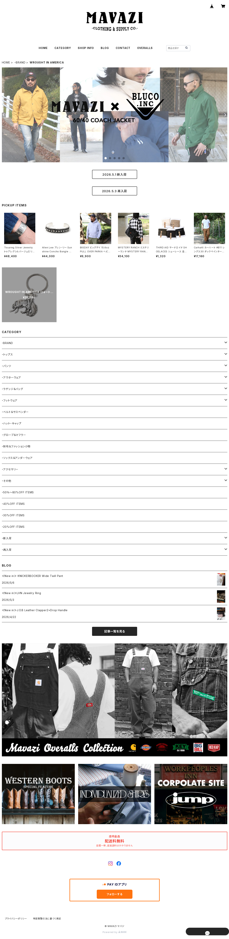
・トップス (7, 354)
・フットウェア (10, 400)
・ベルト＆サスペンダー (15, 411)
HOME (43, 48)
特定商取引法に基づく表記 (47, 918)
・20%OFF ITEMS (13, 526)
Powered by (115, 932)
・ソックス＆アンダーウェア (17, 457)
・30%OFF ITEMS (13, 515)
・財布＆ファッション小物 (16, 446)
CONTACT (123, 48)
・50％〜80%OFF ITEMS (18, 492)
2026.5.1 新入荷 (114, 174)
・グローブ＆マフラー (14, 434)
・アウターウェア (11, 377)
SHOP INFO (86, 48)
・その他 (6, 480)
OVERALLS (145, 48)
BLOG (105, 48)
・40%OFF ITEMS (13, 503)
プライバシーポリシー (16, 918)
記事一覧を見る (114, 631)
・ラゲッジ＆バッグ (12, 389)
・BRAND (20, 62)
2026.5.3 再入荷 (114, 191)
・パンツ (6, 366)
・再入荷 (7, 549)
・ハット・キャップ (11, 423)
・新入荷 (7, 538)
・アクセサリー (10, 469)
